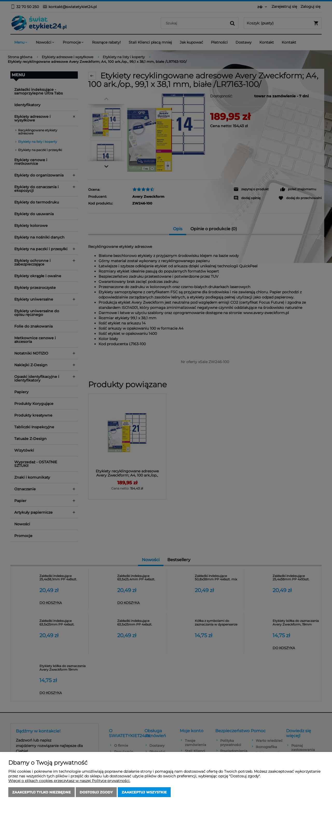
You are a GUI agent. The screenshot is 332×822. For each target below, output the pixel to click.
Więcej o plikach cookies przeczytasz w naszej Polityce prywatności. (69, 780)
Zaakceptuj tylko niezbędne (41, 792)
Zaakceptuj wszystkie (144, 792)
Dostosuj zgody (96, 792)
